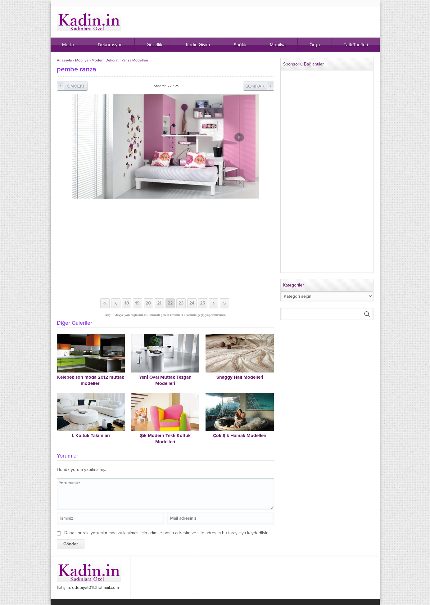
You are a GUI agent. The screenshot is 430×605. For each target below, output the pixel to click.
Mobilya (81, 60)
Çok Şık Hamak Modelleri (239, 435)
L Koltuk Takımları (91, 435)
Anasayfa (64, 60)
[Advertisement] (165, 248)
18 (126, 303)
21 (159, 303)
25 (202, 303)
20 (148, 303)
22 (170, 303)
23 (181, 303)
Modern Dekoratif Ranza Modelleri (120, 60)
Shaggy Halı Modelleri (239, 377)
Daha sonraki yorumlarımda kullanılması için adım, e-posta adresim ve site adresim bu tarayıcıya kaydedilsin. (166, 532)
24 (191, 303)
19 (137, 303)
